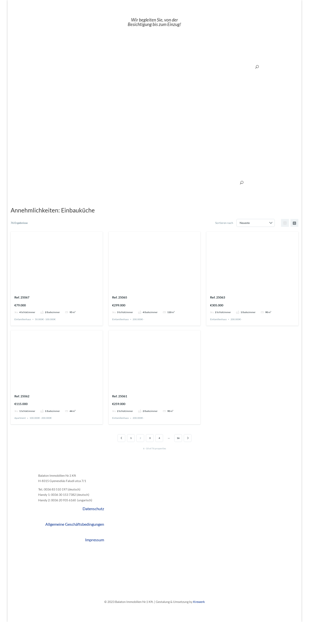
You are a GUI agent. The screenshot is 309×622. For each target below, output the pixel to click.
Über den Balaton (195, 182)
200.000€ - (138, 319)
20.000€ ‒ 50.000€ (164, 66)
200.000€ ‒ (246, 66)
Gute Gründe (45, 182)
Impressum (94, 539)
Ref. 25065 (119, 297)
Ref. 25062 (21, 396)
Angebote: (126, 66)
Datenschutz (93, 508)
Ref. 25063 (217, 297)
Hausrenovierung (149, 182)
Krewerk (199, 601)
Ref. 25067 (21, 297)
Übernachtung (125, 182)
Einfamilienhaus (22, 319)
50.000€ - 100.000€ (45, 319)
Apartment (20, 418)
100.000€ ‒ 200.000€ (222, 66)
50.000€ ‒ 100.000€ (192, 66)
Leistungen (105, 182)
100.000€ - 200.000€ (41, 418)
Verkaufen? (88, 182)
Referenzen (217, 182)
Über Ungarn (172, 182)
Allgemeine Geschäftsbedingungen (74, 524)
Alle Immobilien (67, 182)
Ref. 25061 (119, 396)
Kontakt (233, 182)
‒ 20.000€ (143, 66)
